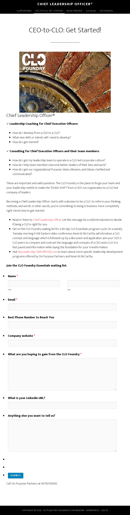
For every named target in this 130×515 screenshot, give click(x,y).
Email (12, 299)
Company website (21, 335)
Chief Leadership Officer (47, 219)
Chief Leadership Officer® (65, 4)
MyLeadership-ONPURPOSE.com (37, 251)
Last (68, 289)
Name (13, 276)
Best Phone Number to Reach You (31, 317)
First (9, 289)
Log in (104, 510)
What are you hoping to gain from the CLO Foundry (45, 354)
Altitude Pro (50, 510)
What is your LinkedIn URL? (26, 398)
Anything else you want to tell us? (31, 415)
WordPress (92, 510)
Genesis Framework (73, 510)
